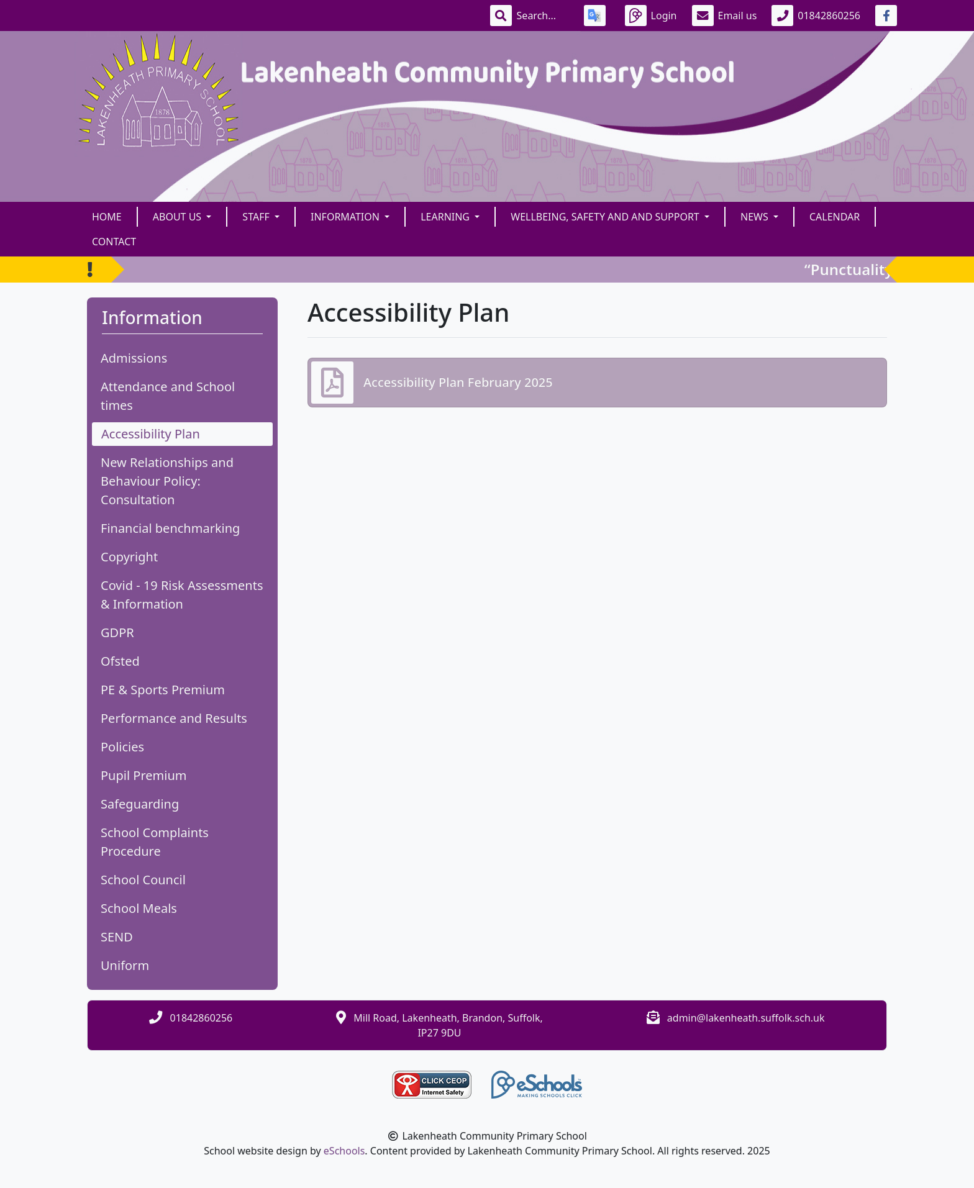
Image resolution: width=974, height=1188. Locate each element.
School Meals (139, 908)
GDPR (117, 632)
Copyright (129, 556)
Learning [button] (446, 217)
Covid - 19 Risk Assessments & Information (182, 594)
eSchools (344, 1151)
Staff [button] (257, 217)
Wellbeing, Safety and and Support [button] (606, 217)
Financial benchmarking (170, 528)
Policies (122, 746)
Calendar (834, 217)
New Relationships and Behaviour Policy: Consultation (167, 481)
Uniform (125, 965)
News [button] (755, 217)
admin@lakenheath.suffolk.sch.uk (746, 1018)
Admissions (134, 358)
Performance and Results (174, 718)
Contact (114, 241)
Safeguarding (140, 804)
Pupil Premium (143, 775)
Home (107, 217)
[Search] (543, 15)
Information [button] (346, 217)
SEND (117, 936)
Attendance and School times (168, 396)
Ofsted (120, 661)
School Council (143, 879)
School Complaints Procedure (155, 841)
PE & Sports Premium (163, 689)
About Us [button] (178, 217)
